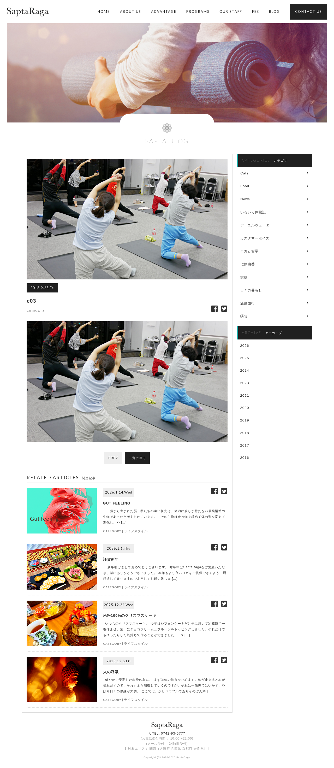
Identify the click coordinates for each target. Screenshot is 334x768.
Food (244, 186)
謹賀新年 (111, 559)
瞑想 (244, 316)
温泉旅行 (247, 303)
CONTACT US (308, 11)
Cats (244, 173)
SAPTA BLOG (167, 141)
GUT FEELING (116, 503)
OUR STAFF (230, 11)
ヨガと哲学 (249, 251)
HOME (104, 11)
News (245, 199)
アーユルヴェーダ (255, 225)
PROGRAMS (198, 11)
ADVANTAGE (163, 11)
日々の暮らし (251, 290)
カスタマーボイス (255, 238)
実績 (244, 277)
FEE (255, 11)
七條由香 (247, 264)
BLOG (274, 11)
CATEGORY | (37, 310)
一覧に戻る (137, 458)
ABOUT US (130, 11)
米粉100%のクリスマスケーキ (130, 615)
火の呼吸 (111, 672)
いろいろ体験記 (253, 212)
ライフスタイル (136, 531)
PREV (113, 458)
